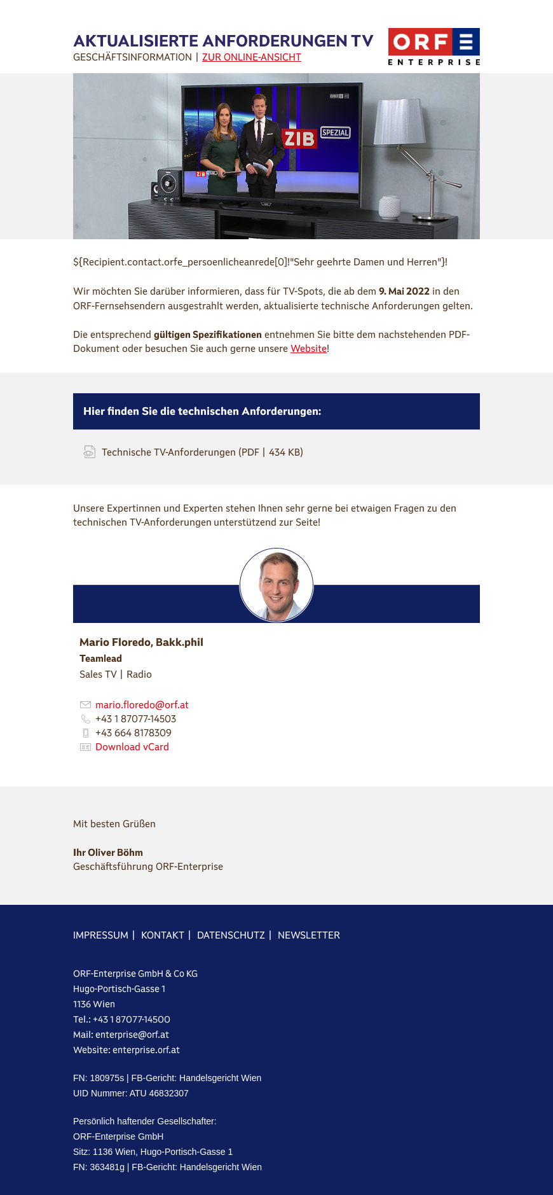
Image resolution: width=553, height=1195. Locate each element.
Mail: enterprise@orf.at (121, 1034)
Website (308, 348)
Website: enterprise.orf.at (126, 1050)
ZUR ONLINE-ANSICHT (251, 57)
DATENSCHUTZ (231, 935)
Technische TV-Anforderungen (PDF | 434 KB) (202, 452)
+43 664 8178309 (133, 733)
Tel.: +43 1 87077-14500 (121, 1019)
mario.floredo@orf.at (142, 705)
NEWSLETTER (309, 935)
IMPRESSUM (100, 935)
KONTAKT (162, 935)
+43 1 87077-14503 (135, 719)
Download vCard (132, 747)
